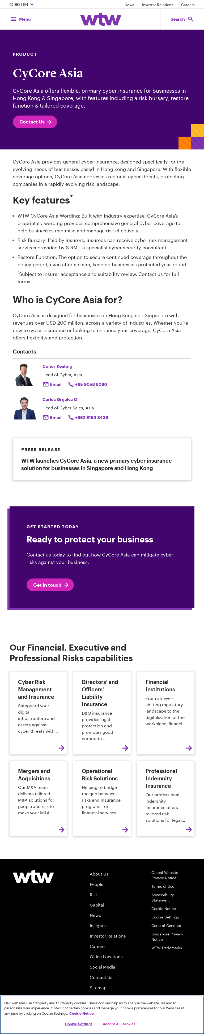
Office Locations (106, 956)
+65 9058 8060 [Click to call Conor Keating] (91, 384)
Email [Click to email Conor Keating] (55, 384)
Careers (188, 4)
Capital (97, 904)
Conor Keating (57, 366)
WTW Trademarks (166, 947)
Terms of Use (162, 886)
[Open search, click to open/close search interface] (182, 18)
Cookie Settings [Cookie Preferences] (165, 917)
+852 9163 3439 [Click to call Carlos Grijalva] (91, 417)
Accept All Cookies (119, 1024)
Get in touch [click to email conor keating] (51, 585)
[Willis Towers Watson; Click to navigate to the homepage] (101, 19)
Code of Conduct (166, 925)
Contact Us (36, 122)
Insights (98, 925)
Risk (94, 894)
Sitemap (98, 987)
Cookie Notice (163, 908)
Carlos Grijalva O (59, 399)
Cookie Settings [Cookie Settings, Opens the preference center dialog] (78, 1024)
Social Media (102, 966)
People (96, 884)
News (129, 4)
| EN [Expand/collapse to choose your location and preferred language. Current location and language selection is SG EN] (22, 4)
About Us (99, 873)
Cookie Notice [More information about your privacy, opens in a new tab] (81, 1013)
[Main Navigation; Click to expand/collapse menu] (20, 18)
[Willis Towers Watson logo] (33, 876)
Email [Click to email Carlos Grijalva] (55, 417)
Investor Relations (157, 4)
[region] (102, 1014)
